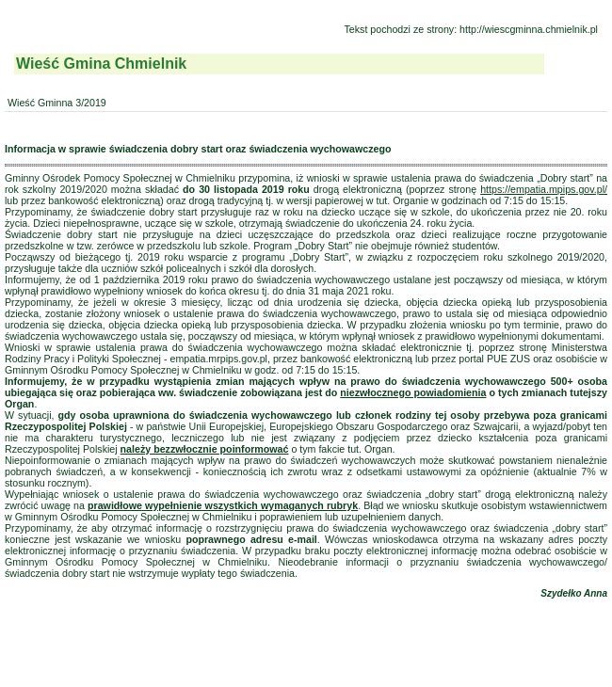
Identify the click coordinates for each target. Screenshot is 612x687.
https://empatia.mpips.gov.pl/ (543, 189)
